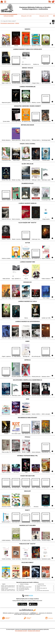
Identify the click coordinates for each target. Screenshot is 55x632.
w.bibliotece (33, 613)
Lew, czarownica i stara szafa (24, 588)
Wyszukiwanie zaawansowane (7, 23)
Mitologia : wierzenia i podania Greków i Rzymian (9, 585)
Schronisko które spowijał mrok (24, 589)
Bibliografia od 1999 (43, 16)
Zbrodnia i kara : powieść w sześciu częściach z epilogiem (10, 590)
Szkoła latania (21, 585)
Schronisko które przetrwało (41, 585)
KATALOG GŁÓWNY (9, 16)
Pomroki (38, 589)
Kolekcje (17, 23)
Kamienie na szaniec (4, 588)
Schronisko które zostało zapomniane (43, 590)
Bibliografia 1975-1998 (26, 16)
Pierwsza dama (21, 590)
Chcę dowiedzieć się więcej (21, 630)
